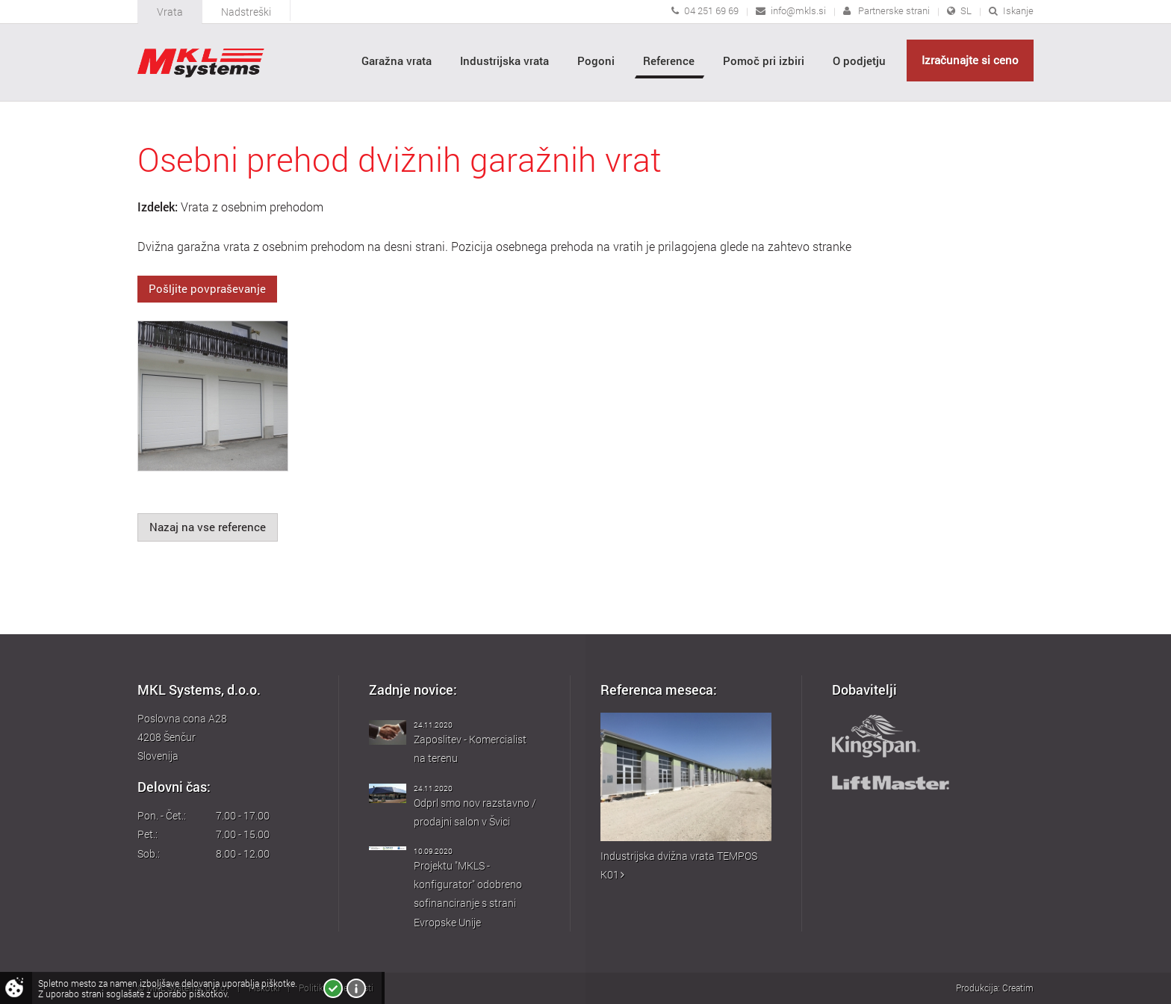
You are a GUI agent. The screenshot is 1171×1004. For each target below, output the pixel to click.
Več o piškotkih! (356, 988)
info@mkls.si (798, 10)
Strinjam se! (333, 988)
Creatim (1018, 988)
